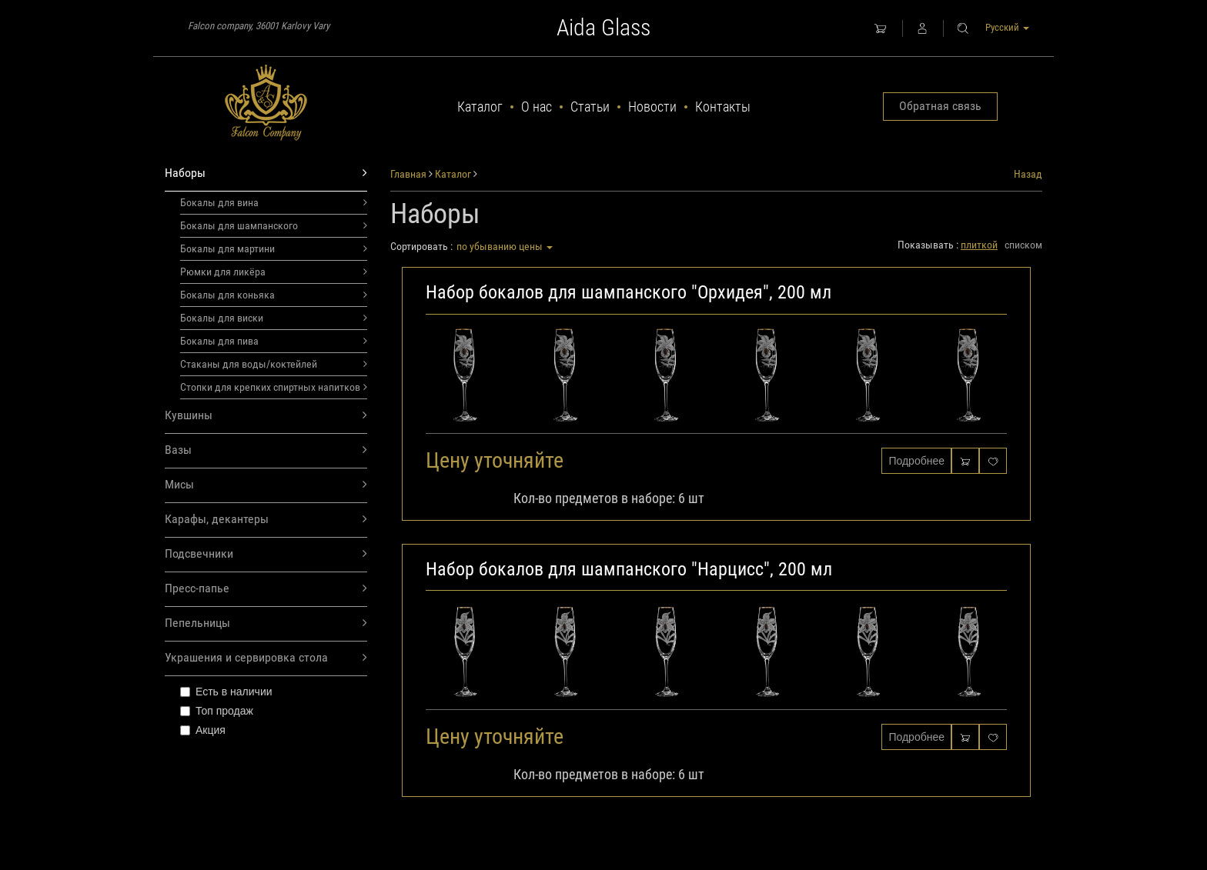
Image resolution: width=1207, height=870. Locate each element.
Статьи (590, 106)
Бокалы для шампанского (273, 225)
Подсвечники (266, 554)
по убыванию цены (504, 246)
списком (1023, 244)
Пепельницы (266, 623)
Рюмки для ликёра (273, 271)
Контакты (723, 106)
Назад (1028, 174)
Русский (1007, 27)
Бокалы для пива (273, 340)
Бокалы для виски (273, 317)
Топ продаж (216, 711)
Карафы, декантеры (266, 519)
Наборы (266, 173)
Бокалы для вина (273, 202)
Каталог (480, 106)
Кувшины (266, 416)
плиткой (979, 244)
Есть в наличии (226, 691)
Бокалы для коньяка (273, 294)
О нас (536, 106)
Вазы (266, 450)
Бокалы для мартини (273, 248)
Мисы (266, 485)
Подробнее (916, 461)
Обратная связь (940, 105)
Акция (203, 730)
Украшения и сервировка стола (266, 658)
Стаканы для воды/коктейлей (273, 364)
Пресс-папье (266, 589)
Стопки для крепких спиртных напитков (273, 387)
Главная (408, 174)
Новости (652, 106)
